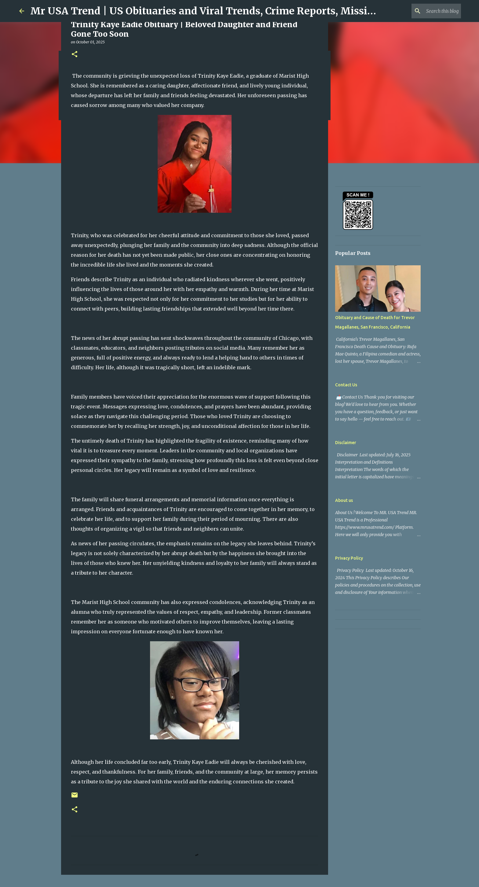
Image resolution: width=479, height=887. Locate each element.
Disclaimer (345, 442)
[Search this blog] (429, 11)
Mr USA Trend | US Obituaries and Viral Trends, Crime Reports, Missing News (219, 11)
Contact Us (346, 384)
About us (344, 500)
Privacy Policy (349, 558)
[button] (74, 54)
